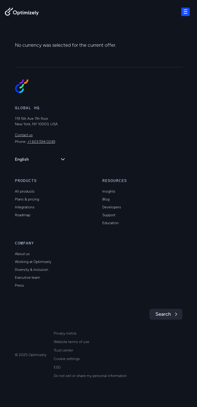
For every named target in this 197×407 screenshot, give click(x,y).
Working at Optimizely (33, 262)
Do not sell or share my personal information (90, 376)
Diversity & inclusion (31, 269)
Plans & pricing (27, 199)
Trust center (63, 350)
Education (110, 223)
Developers (111, 207)
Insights (108, 191)
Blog (106, 199)
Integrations (25, 207)
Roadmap (22, 215)
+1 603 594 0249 (41, 142)
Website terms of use (71, 342)
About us (22, 254)
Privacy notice (65, 333)
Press (19, 285)
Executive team (27, 277)
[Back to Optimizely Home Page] (22, 13)
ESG (57, 367)
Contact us (24, 135)
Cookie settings (67, 359)
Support (108, 215)
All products (25, 191)
